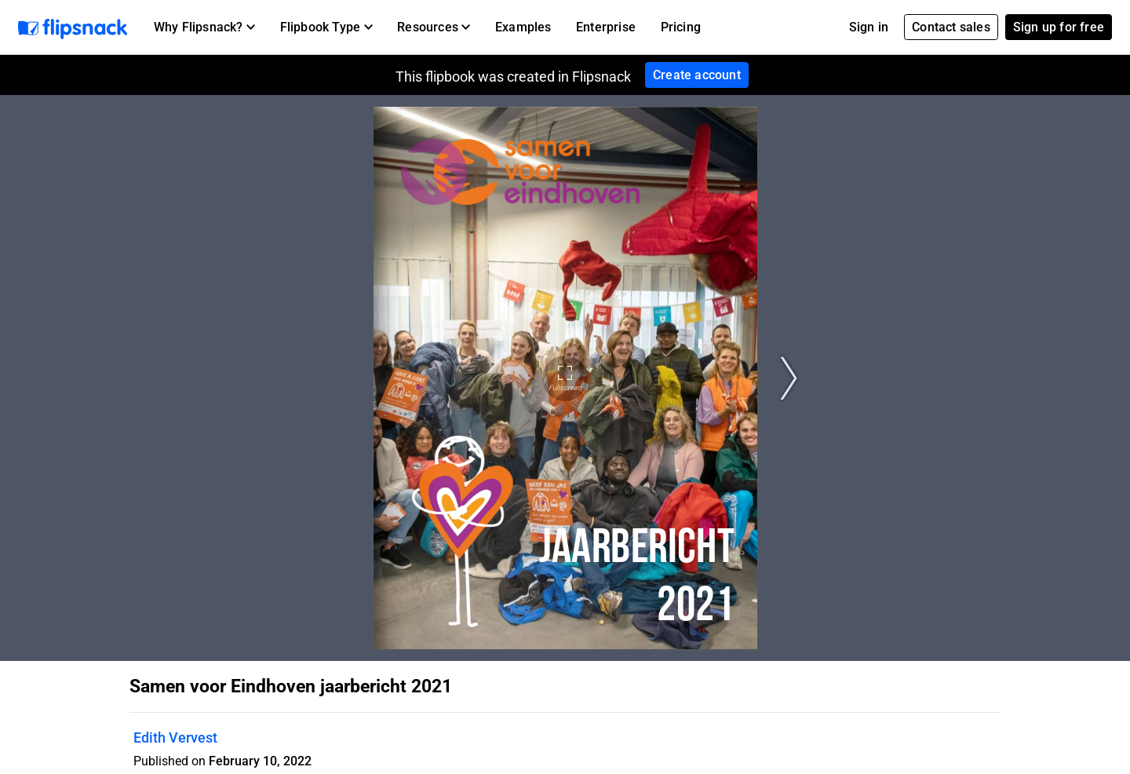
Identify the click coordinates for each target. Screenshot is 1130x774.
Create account (697, 75)
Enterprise (606, 27)
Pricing (681, 27)
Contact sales (951, 27)
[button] (204, 27)
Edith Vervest (175, 737)
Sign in (868, 27)
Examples (523, 27)
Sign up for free (1058, 27)
